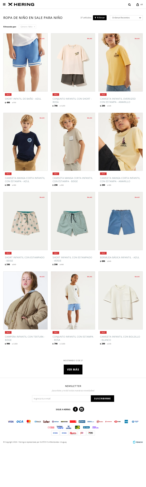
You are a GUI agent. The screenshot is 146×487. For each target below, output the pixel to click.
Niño (27, 67)
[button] (129, 4)
